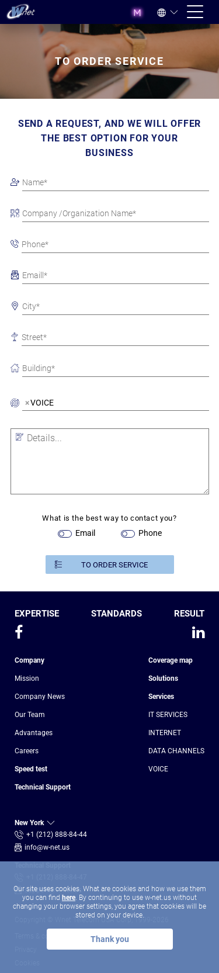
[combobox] (115, 402)
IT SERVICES (167, 715)
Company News (40, 696)
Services (161, 696)
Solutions (163, 678)
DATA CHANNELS (176, 751)
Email (85, 533)
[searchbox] (63, 404)
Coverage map (170, 660)
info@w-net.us (47, 847)
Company (29, 660)
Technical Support (43, 787)
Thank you (110, 939)
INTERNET (164, 733)
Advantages (34, 733)
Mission (27, 678)
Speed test (31, 769)
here (68, 898)
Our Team (30, 715)
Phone (150, 533)
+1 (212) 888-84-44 (56, 834)
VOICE (158, 769)
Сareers (27, 751)
